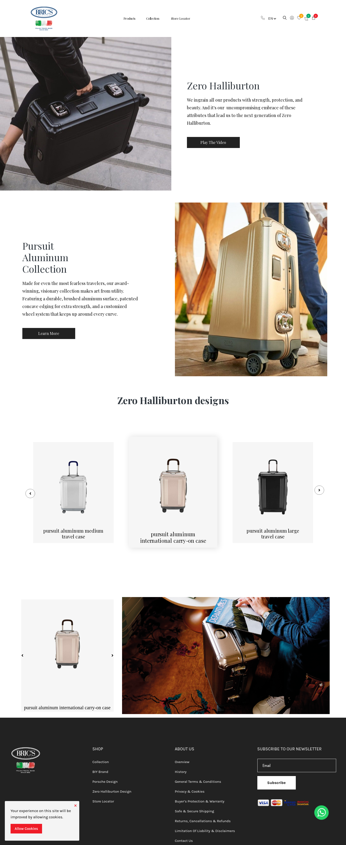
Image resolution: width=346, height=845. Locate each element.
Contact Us (184, 838)
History (181, 769)
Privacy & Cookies (190, 789)
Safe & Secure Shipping (194, 809)
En (272, 18)
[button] (313, 18)
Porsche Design (105, 779)
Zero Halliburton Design (112, 789)
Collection (152, 18)
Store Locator (184, 18)
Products (125, 18)
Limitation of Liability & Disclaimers (205, 828)
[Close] (75, 805)
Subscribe (276, 780)
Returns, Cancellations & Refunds (203, 818)
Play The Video (214, 142)
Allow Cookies (26, 828)
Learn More (49, 333)
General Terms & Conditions (198, 779)
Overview (182, 759)
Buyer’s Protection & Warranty (199, 799)
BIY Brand (100, 769)
